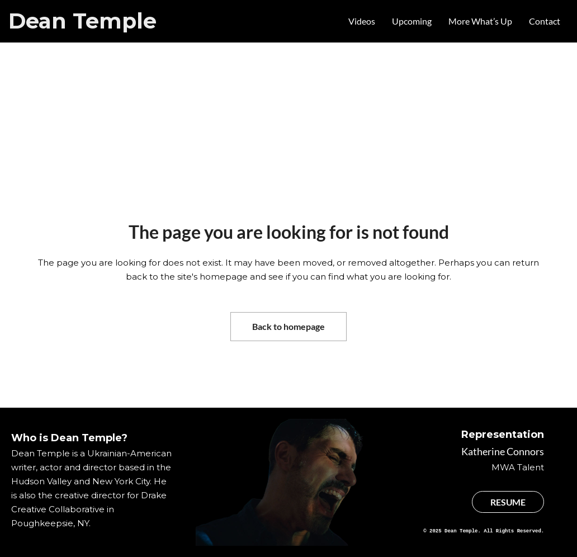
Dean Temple (82, 21)
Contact (544, 21)
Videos (361, 21)
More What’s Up (480, 21)
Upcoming (412, 21)
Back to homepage (288, 326)
